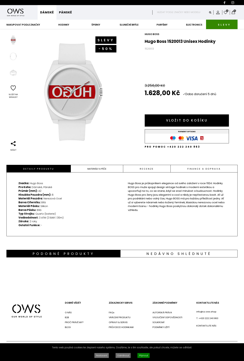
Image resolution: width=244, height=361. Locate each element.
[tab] (39, 168)
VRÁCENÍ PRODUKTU (119, 317)
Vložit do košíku (187, 120)
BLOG (68, 327)
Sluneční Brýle (129, 24)
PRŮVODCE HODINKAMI (121, 327)
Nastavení (101, 355)
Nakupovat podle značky (23, 24)
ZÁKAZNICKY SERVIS (121, 302)
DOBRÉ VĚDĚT (73, 302)
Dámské (47, 12)
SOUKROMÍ (158, 322)
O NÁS (68, 312)
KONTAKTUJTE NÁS (207, 302)
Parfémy (162, 24)
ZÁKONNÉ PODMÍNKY (164, 302)
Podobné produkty (64, 253)
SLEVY (224, 24)
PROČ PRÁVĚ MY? (74, 322)
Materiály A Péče (96, 168)
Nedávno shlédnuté (179, 253)
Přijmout (143, 355)
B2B (67, 317)
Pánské (65, 12)
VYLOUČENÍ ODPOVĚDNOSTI (167, 317)
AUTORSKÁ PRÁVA (162, 312)
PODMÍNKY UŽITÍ (160, 327)
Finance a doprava (204, 168)
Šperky (96, 24)
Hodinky (63, 24)
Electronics (194, 24)
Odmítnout (123, 355)
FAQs (111, 312)
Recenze (147, 168)
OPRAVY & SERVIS (118, 322)
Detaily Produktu (38, 168)
